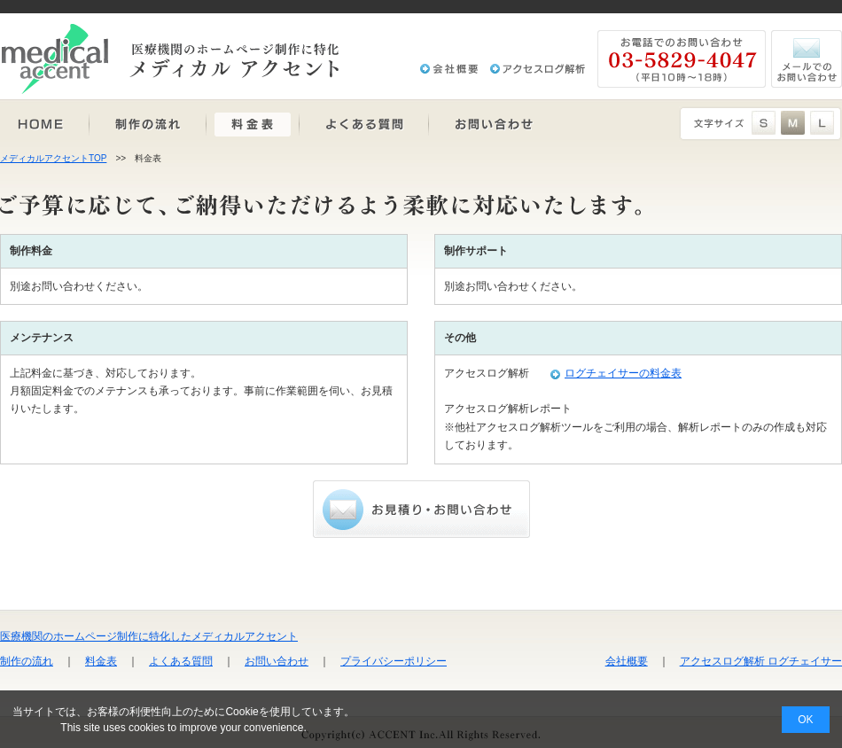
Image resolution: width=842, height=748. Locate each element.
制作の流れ (26, 661)
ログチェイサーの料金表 (623, 373)
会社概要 (626, 661)
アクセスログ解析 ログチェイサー (761, 661)
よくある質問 (181, 661)
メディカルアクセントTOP (53, 158)
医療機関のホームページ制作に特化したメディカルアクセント (149, 636)
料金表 (101, 661)
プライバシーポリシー (393, 661)
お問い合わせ (276, 661)
